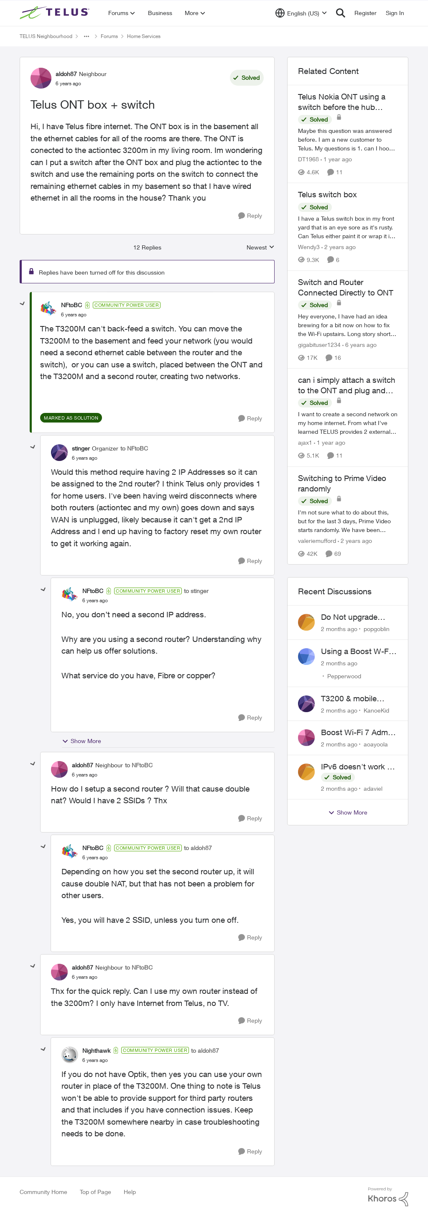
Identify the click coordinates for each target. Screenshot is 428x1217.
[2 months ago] (339, 628)
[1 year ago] (336, 159)
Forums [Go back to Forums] (109, 36)
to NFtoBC (134, 448)
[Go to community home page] (56, 13)
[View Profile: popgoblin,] (306, 622)
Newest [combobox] (261, 248)
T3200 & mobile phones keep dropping (349, 699)
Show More (81, 741)
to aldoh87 (198, 847)
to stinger (196, 590)
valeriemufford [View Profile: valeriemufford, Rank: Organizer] (317, 540)
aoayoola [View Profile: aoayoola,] (376, 744)
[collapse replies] (23, 304)
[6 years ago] (359, 344)
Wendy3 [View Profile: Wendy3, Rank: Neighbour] (309, 246)
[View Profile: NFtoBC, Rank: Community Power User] (48, 309)
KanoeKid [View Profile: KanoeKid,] (376, 709)
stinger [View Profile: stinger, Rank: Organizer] (81, 448)
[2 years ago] (338, 246)
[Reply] (250, 216)
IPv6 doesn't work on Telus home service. (358, 767)
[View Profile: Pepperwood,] (306, 656)
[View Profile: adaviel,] (306, 772)
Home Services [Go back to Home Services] (143, 36)
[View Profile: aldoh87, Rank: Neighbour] (41, 78)
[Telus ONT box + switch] (74, 314)
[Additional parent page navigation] (87, 36)
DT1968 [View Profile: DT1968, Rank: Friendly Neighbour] (308, 159)
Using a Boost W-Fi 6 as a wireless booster (359, 652)
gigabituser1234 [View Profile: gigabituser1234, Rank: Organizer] (319, 344)
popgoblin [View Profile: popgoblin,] (377, 628)
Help (130, 1191)
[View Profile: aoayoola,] (306, 737)
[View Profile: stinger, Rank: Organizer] (59, 452)
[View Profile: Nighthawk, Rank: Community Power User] (69, 1054)
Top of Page (95, 1191)
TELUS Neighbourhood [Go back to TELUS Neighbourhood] (46, 36)
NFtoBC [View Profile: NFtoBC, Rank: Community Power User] (71, 304)
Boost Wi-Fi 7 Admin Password (357, 733)
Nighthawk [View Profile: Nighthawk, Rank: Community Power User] (96, 1050)
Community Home (43, 1191)
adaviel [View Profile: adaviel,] (373, 788)
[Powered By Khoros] (388, 1197)
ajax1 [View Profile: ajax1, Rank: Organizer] (305, 442)
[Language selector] (301, 13)
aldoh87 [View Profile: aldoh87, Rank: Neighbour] (66, 73)
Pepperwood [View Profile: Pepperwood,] (344, 676)
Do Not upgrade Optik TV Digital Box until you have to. (356, 617)
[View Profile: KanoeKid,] (306, 703)
